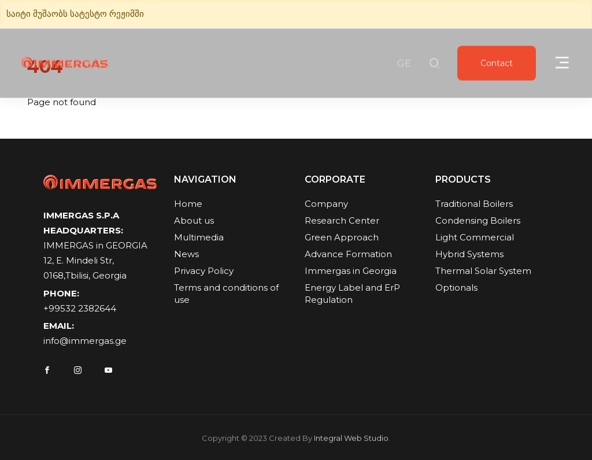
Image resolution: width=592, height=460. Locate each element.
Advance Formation (348, 254)
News (186, 254)
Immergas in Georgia (351, 271)
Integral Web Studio (351, 442)
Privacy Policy (204, 271)
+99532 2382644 (79, 308)
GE (404, 64)
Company (326, 204)
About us (194, 221)
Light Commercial (474, 237)
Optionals (456, 288)
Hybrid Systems (469, 254)
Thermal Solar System (483, 271)
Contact (496, 64)
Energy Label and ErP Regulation (352, 294)
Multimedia (199, 237)
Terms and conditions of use (226, 294)
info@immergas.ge (85, 341)
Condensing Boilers (477, 221)
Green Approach (342, 237)
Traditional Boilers (474, 204)
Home (188, 204)
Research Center (342, 221)
